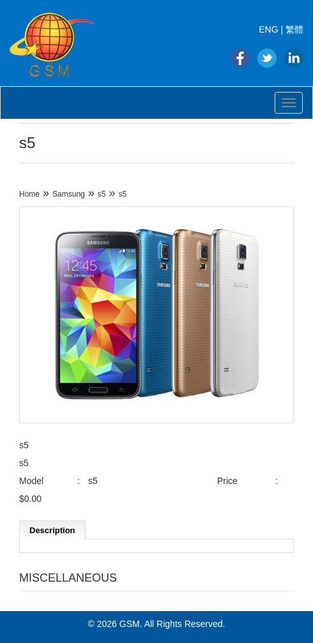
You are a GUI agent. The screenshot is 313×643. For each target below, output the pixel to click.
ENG (268, 29)
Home (29, 194)
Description (52, 530)
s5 (102, 194)
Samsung (68, 194)
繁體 (294, 29)
